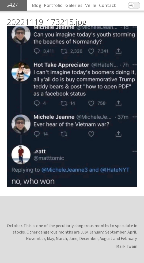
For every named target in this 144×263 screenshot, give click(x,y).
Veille (90, 5)
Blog (36, 5)
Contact (107, 5)
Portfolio (53, 5)
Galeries (73, 5)
